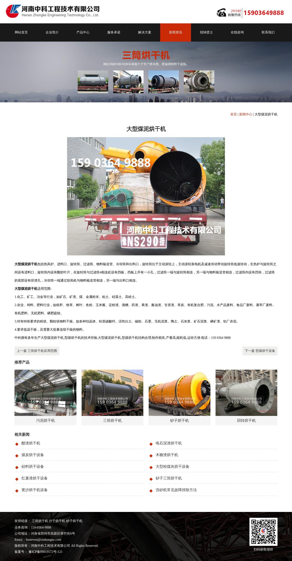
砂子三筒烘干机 (169, 478)
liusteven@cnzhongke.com (43, 539)
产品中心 (83, 32)
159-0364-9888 (41, 527)
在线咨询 (237, 32)
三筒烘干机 (40, 521)
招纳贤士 (206, 32)
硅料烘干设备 (33, 466)
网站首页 (21, 32)
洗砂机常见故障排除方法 (176, 490)
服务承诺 (113, 32)
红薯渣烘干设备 (35, 478)
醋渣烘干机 (31, 443)
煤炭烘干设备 (33, 455)
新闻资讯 (175, 32)
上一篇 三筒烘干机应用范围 (37, 351)
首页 (233, 114)
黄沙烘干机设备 (35, 490)
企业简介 (52, 32)
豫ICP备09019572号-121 (45, 552)
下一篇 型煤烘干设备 (260, 351)
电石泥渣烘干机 (169, 443)
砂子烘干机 (74, 521)
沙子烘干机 (57, 521)
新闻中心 (245, 114)
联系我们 (268, 32)
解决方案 (144, 32)
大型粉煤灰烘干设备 (172, 466)
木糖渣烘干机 (167, 455)
